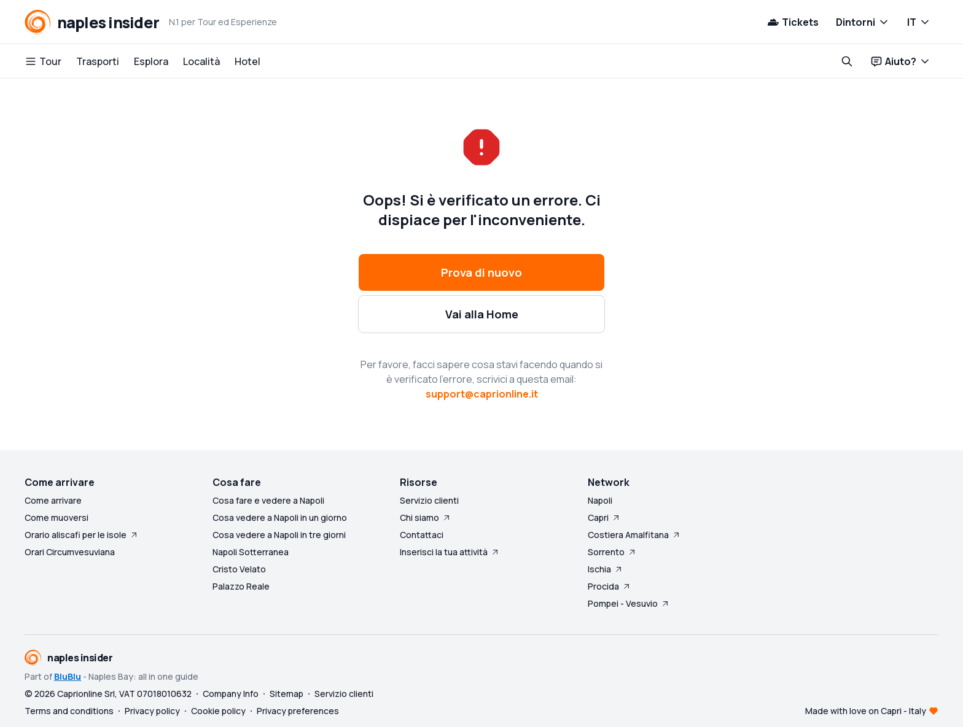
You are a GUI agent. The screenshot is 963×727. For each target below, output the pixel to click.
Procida (609, 586)
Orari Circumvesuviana (70, 552)
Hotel (247, 61)
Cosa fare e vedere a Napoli (268, 500)
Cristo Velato (239, 569)
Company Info (231, 693)
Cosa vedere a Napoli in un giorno (279, 517)
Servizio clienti (429, 500)
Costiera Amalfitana (634, 534)
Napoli (600, 500)
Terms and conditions (69, 711)
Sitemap (286, 693)
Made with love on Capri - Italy (865, 711)
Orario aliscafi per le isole (82, 534)
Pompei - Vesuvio (629, 603)
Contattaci (421, 534)
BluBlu (67, 676)
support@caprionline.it (482, 394)
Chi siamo (425, 517)
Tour (43, 61)
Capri (604, 517)
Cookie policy (218, 711)
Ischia (605, 569)
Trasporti (97, 61)
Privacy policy (152, 711)
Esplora (151, 61)
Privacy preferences (298, 711)
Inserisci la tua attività (450, 552)
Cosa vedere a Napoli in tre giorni (279, 534)
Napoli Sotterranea (250, 552)
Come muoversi (56, 517)
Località (201, 61)
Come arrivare (53, 500)
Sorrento (612, 552)
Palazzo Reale (241, 586)
